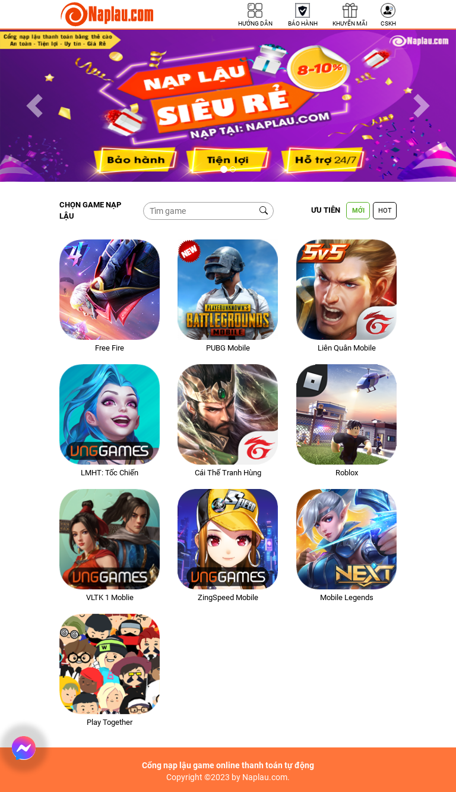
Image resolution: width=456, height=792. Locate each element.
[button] (34, 106)
